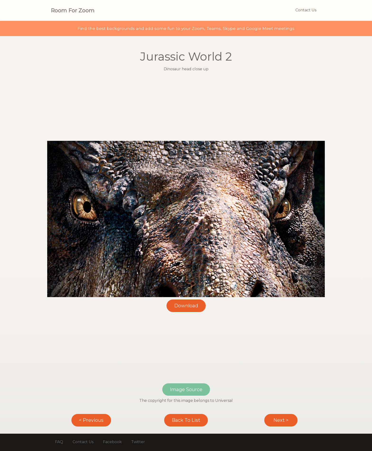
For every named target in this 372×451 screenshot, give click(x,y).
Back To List (186, 420)
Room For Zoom (72, 10)
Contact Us (305, 10)
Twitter (138, 442)
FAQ (59, 442)
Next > (280, 420)
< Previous (91, 420)
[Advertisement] (186, 107)
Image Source (186, 389)
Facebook (112, 442)
